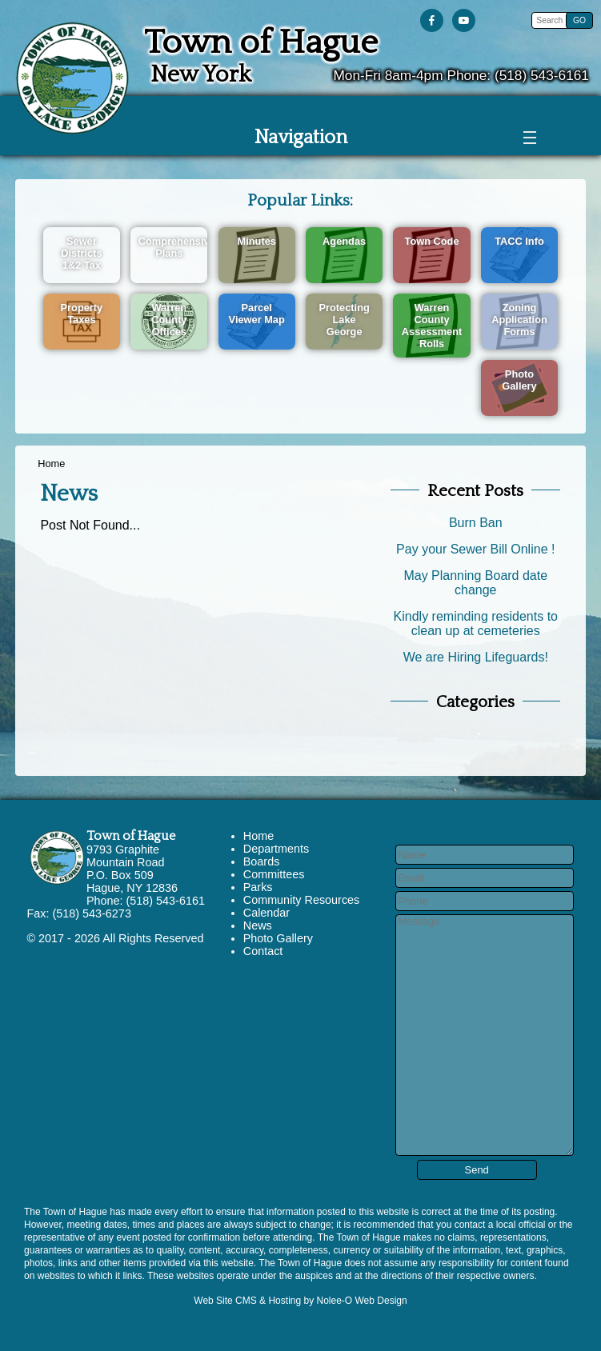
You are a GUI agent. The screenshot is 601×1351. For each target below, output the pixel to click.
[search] (551, 20)
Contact (263, 951)
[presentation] (435, 21)
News (257, 925)
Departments (276, 848)
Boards (261, 861)
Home (51, 464)
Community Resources (301, 899)
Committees (274, 874)
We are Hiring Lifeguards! (475, 657)
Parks (258, 887)
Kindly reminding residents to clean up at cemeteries (476, 624)
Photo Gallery (278, 938)
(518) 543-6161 (542, 75)
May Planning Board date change (475, 583)
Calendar (266, 912)
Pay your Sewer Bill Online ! (475, 549)
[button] (579, 20)
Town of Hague (130, 836)
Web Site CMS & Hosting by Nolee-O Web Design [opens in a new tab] (300, 1300)
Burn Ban (476, 523)
